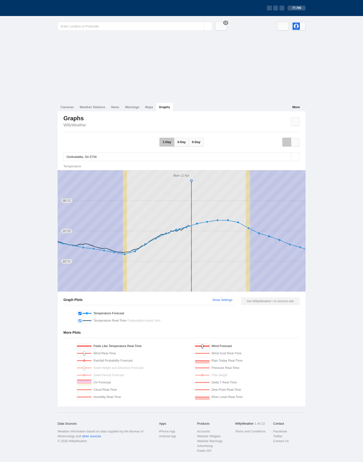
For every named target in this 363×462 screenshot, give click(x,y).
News (115, 107)
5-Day (196, 142)
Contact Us (281, 441)
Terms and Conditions (250, 431)
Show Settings (222, 300)
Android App (167, 436)
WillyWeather (74, 125)
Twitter (277, 436)
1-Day (167, 142)
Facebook (280, 431)
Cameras (67, 107)
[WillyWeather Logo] (80, 8)
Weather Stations (92, 107)
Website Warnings (209, 441)
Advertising (204, 446)
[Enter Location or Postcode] (135, 26)
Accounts (203, 431)
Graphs (164, 107)
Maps (149, 107)
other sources (91, 436)
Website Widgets (208, 436)
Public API (204, 451)
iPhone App (167, 431)
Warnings (132, 107)
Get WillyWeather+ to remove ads (270, 301)
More (296, 107)
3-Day (181, 142)
